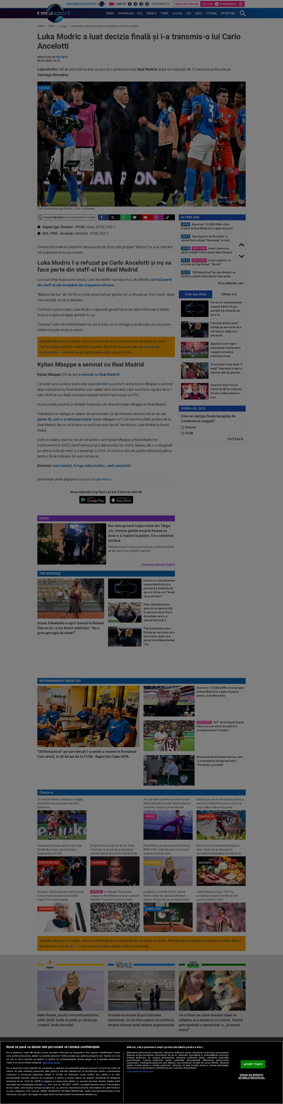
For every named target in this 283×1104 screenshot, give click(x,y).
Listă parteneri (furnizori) (140, 1071)
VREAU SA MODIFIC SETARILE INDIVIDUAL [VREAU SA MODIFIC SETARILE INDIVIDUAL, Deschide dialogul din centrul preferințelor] (251, 1076)
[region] (141, 1072)
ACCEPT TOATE (252, 1064)
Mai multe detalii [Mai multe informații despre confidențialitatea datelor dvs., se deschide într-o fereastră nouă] (51, 1062)
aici (45, 1084)
